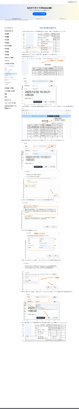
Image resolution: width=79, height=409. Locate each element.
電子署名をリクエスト (9, 76)
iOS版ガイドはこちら (54, 18)
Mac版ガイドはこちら (39, 18)
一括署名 (6, 85)
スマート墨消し (7, 72)
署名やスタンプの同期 (9, 78)
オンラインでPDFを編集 (39, 14)
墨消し (6, 68)
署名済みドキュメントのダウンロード (10, 81)
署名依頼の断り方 (8, 83)
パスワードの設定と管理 (9, 66)
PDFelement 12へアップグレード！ (55, 2)
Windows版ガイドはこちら (25, 18)
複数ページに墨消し (8, 70)
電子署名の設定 (7, 74)
